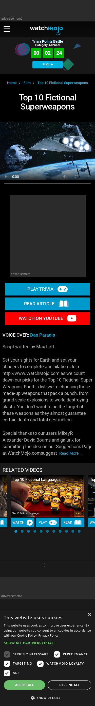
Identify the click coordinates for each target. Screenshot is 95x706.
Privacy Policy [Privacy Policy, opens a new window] (49, 635)
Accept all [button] (24, 685)
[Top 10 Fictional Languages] (47, 496)
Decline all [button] (69, 685)
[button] (16, 531)
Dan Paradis (42, 335)
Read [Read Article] (72, 522)
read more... (70, 453)
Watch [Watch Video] (22, 523)
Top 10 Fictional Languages (37, 479)
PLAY (48, 64)
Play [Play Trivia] (48, 523)
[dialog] (47, 658)
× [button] (89, 615)
